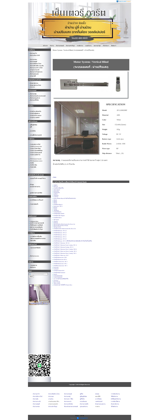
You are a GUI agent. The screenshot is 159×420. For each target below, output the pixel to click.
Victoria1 (56, 280)
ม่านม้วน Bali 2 (58, 217)
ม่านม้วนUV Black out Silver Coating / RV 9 (65, 251)
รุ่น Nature (56, 219)
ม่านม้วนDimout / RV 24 (60, 230)
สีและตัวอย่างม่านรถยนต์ (71, 406)
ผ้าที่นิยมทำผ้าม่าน (116, 399)
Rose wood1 (57, 283)
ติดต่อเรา (113, 45)
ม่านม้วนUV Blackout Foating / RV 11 (63, 247)
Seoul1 (55, 274)
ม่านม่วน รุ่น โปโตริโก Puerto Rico (63, 285)
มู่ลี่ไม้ (81, 394)
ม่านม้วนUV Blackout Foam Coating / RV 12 (65, 245)
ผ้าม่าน (52, 45)
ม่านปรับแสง (83, 401)
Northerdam (57, 192)
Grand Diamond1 (58, 277)
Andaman (56, 195)
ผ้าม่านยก (51, 396)
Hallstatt (56, 222)
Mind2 (55, 201)
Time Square (57, 189)
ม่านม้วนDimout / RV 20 (60, 239)
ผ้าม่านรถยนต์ (60, 45)
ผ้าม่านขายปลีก (84, 404)
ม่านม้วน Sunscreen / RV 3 (61, 261)
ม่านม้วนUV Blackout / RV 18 (61, 243)
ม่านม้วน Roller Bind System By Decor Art (65, 228)
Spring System (57, 227)
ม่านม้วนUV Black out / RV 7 (61, 255)
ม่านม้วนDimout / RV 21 (60, 236)
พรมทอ (97, 394)
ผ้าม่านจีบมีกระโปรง (53, 394)
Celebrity (56, 196)
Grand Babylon (57, 211)
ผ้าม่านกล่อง (36, 406)
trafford (55, 194)
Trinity (55, 209)
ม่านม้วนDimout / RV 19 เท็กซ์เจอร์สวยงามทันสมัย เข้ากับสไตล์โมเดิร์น (73, 241)
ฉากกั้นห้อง (98, 399)
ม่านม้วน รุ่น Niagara (59, 215)
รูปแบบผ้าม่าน (84, 406)
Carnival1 (56, 268)
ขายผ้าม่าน (80, 45)
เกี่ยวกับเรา (106, 45)
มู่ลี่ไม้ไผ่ (82, 399)
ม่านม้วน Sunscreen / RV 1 (61, 265)
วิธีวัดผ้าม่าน (114, 406)
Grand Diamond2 (58, 275)
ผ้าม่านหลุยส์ (36, 404)
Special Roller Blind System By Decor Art (64, 224)
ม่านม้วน (50, 399)
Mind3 (55, 202)
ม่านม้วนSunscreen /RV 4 (60, 259)
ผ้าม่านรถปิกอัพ (68, 404)
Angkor (56, 185)
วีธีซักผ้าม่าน (114, 396)
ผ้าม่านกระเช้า (37, 401)
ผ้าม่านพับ (35, 399)
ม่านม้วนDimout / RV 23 (60, 232)
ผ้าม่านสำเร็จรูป (70, 45)
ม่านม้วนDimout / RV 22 (60, 234)
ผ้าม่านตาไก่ (36, 394)
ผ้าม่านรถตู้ (67, 396)
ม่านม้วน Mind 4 (58, 204)
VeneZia (56, 221)
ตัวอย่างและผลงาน (100, 404)
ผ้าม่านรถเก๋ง (67, 401)
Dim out (56, 186)
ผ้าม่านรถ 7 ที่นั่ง (68, 399)
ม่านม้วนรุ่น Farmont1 (59, 272)
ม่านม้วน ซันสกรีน (59, 188)
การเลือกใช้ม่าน (115, 401)
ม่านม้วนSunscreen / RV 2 (60, 263)
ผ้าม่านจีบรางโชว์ (37, 396)
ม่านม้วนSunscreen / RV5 (60, 257)
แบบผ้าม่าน (88, 45)
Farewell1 (56, 267)
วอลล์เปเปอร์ (98, 401)
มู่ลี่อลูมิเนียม (83, 396)
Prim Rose (56, 191)
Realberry (56, 210)
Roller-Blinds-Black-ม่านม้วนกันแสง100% (65, 198)
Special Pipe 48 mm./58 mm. (61, 225)
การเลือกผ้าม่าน (115, 394)
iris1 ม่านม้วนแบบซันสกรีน (61, 278)
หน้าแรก (45, 45)
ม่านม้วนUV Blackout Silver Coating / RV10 (65, 249)
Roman (55, 207)
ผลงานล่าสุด (97, 45)
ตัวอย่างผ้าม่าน (115, 404)
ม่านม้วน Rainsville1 (59, 270)
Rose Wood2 (57, 281)
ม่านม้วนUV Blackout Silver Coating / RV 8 (65, 253)
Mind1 (55, 200)
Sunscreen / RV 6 (58, 206)
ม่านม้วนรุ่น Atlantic (59, 213)
